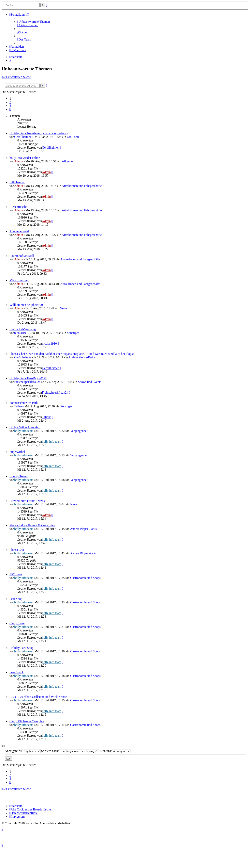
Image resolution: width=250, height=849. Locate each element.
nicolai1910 (21, 333)
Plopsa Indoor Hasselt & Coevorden (32, 525)
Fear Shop (15, 598)
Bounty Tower (18, 476)
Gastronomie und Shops (85, 578)
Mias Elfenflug (18, 280)
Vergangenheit (79, 431)
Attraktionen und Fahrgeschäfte (82, 186)
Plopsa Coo (16, 549)
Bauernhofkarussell (21, 255)
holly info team (24, 431)
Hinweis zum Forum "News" (27, 500)
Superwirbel (17, 451)
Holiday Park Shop (21, 647)
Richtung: (115, 751)
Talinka (19, 406)
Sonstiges (73, 333)
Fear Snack (16, 672)
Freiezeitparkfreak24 (27, 382)
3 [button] (10, 105)
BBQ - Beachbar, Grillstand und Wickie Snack (38, 696)
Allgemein (68, 161)
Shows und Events (89, 382)
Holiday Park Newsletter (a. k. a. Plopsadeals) (38, 133)
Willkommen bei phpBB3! (26, 304)
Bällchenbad (17, 182)
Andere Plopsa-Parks (81, 357)
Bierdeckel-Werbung (22, 329)
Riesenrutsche (18, 206)
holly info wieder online (24, 157)
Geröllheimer (22, 137)
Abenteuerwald (19, 231)
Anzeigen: (22, 751)
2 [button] (10, 102)
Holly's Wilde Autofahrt (24, 427)
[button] (10, 109)
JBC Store (15, 574)
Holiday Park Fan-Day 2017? (28, 378)
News (63, 308)
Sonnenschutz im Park (23, 402)
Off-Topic (73, 137)
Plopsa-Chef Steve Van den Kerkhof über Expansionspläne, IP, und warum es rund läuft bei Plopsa (71, 353)
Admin (18, 161)
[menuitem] (33, 21)
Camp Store (16, 623)
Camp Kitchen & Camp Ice (26, 721)
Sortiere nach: (70, 751)
